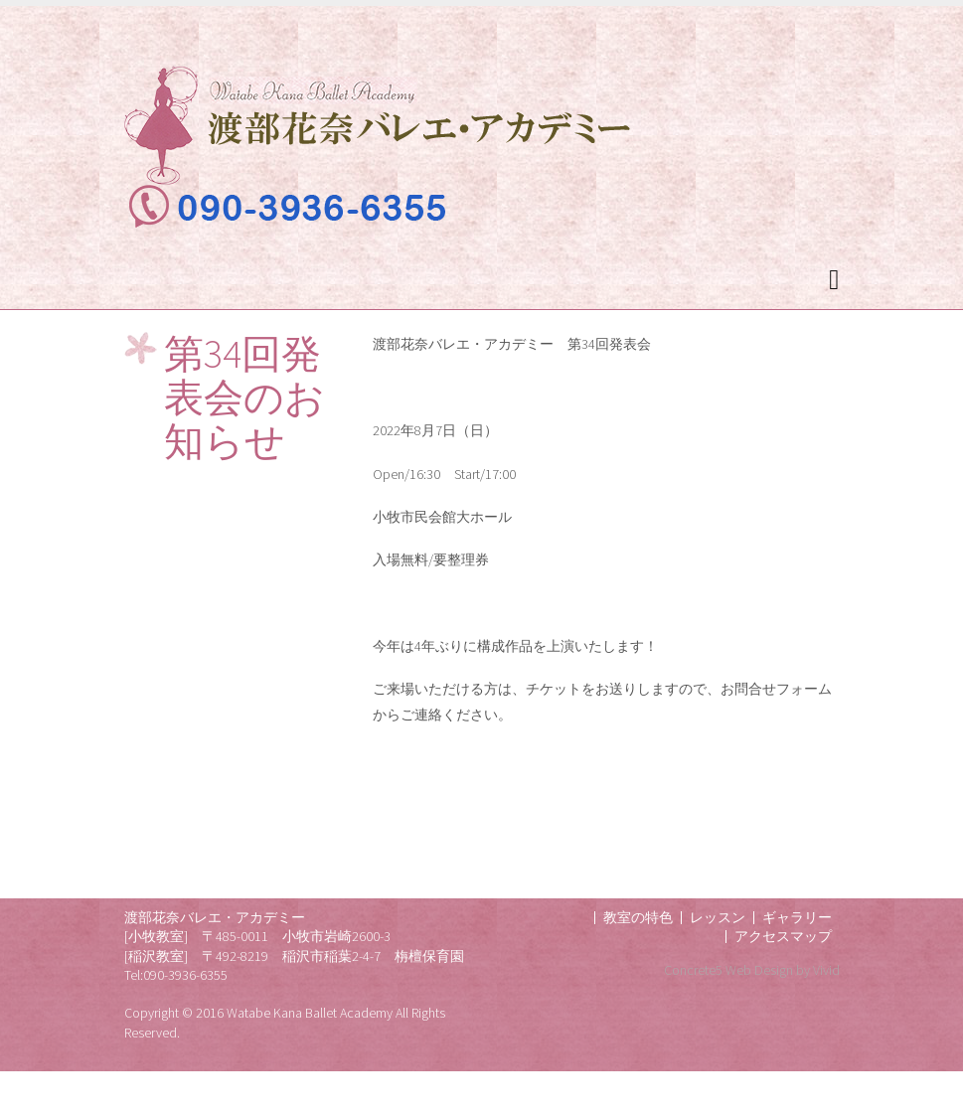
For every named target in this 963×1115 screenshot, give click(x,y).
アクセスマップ (783, 936)
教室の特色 (638, 917)
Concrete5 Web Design (728, 970)
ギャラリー (797, 917)
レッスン (717, 917)
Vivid (826, 970)
